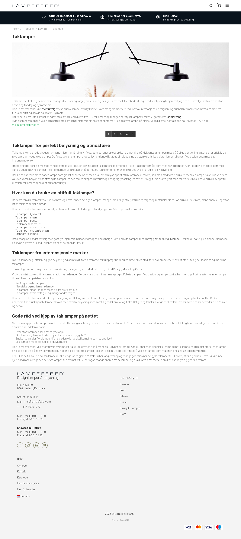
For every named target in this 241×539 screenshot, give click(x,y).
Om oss (22, 465)
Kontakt (21, 471)
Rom (123, 390)
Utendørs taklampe (26, 233)
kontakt (90, 356)
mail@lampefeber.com (37, 401)
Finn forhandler (26, 489)
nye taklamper (69, 274)
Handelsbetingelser (28, 483)
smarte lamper (120, 360)
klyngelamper (175, 165)
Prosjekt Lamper (130, 408)
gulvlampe (173, 238)
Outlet (123, 402)
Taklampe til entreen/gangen (32, 230)
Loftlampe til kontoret (27, 224)
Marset (127, 269)
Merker (124, 396)
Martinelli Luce (96, 269)
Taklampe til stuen (26, 217)
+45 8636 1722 (31, 406)
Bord (123, 413)
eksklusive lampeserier (147, 360)
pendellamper (38, 165)
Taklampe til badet (26, 220)
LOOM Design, (113, 269)
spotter (45, 178)
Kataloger (23, 477)
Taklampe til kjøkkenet (28, 214)
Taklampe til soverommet (30, 227)
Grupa (139, 269)
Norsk (23, 496)
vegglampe (154, 238)
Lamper (125, 384)
